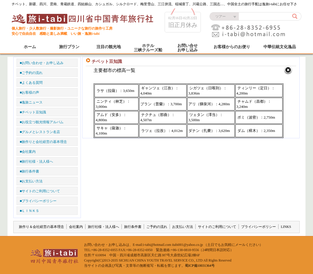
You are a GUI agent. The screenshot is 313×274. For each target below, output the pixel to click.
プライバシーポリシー (258, 227)
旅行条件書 (132, 227)
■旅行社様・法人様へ (36, 161)
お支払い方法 (182, 227)
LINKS (286, 227)
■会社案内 (28, 152)
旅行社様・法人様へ (103, 227)
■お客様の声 (29, 92)
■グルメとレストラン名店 (40, 132)
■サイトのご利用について (40, 191)
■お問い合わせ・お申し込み (41, 63)
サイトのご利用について (217, 227)
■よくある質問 (31, 83)
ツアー (220, 16)
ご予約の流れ (156, 227)
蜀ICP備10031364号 (200, 266)
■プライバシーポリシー (38, 201)
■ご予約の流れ (31, 73)
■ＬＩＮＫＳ (29, 211)
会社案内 (76, 227)
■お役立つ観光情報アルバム (41, 122)
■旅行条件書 (29, 171)
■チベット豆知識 (33, 112)
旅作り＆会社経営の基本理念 (41, 227)
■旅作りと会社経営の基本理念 (43, 142)
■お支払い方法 (31, 181)
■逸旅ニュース (31, 102)
